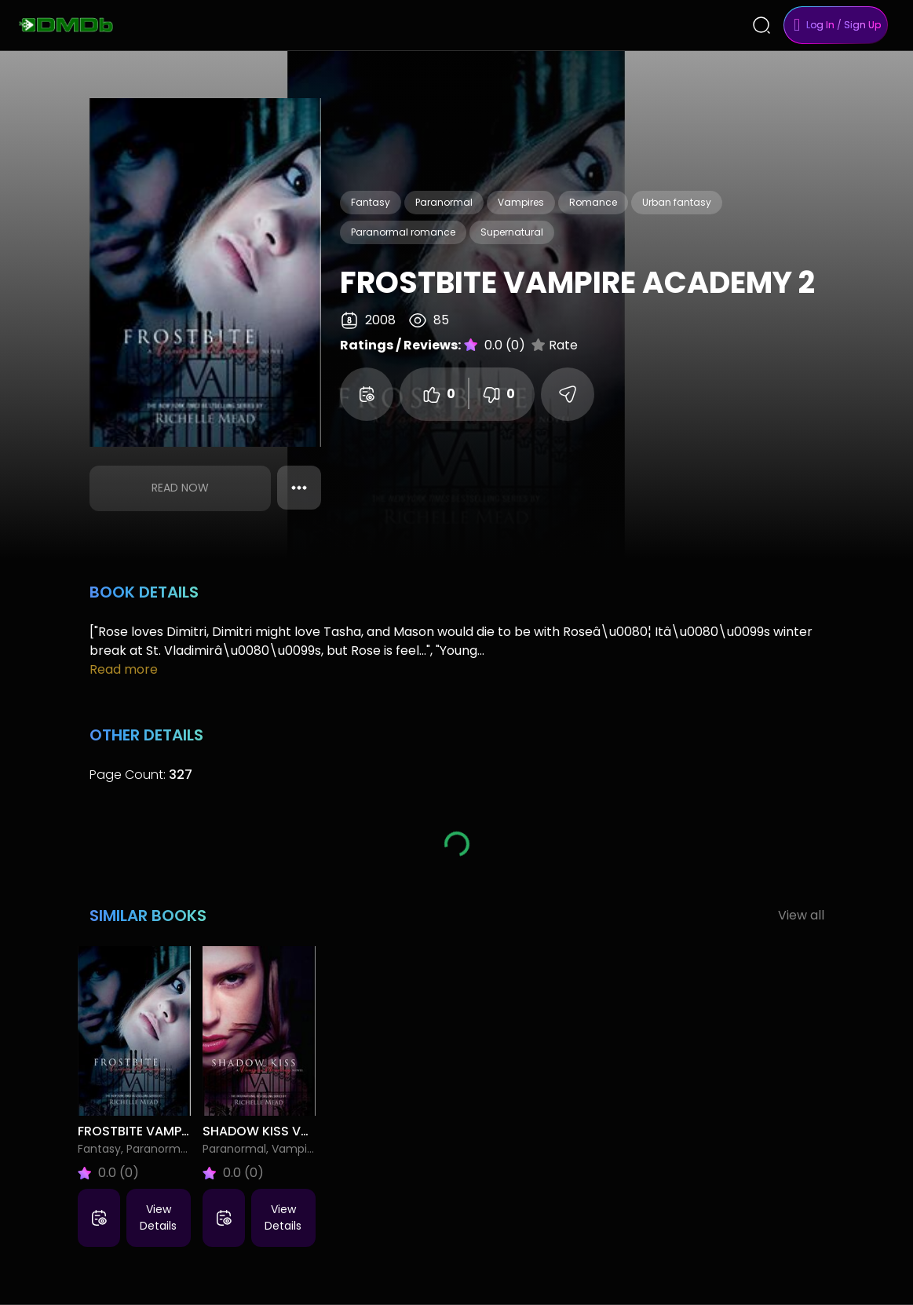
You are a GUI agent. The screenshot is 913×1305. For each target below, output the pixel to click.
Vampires (521, 202)
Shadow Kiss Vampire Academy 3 (311, 1131)
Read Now (180, 487)
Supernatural (511, 232)
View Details (158, 1217)
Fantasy (370, 202)
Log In (820, 24)
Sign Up (862, 24)
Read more (123, 669)
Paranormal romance (403, 232)
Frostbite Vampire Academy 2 (176, 1131)
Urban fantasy (676, 202)
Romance (593, 202)
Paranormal (444, 202)
